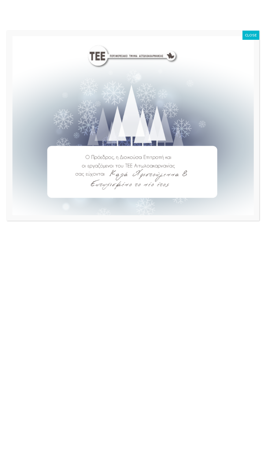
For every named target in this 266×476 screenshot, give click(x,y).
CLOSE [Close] (251, 35)
